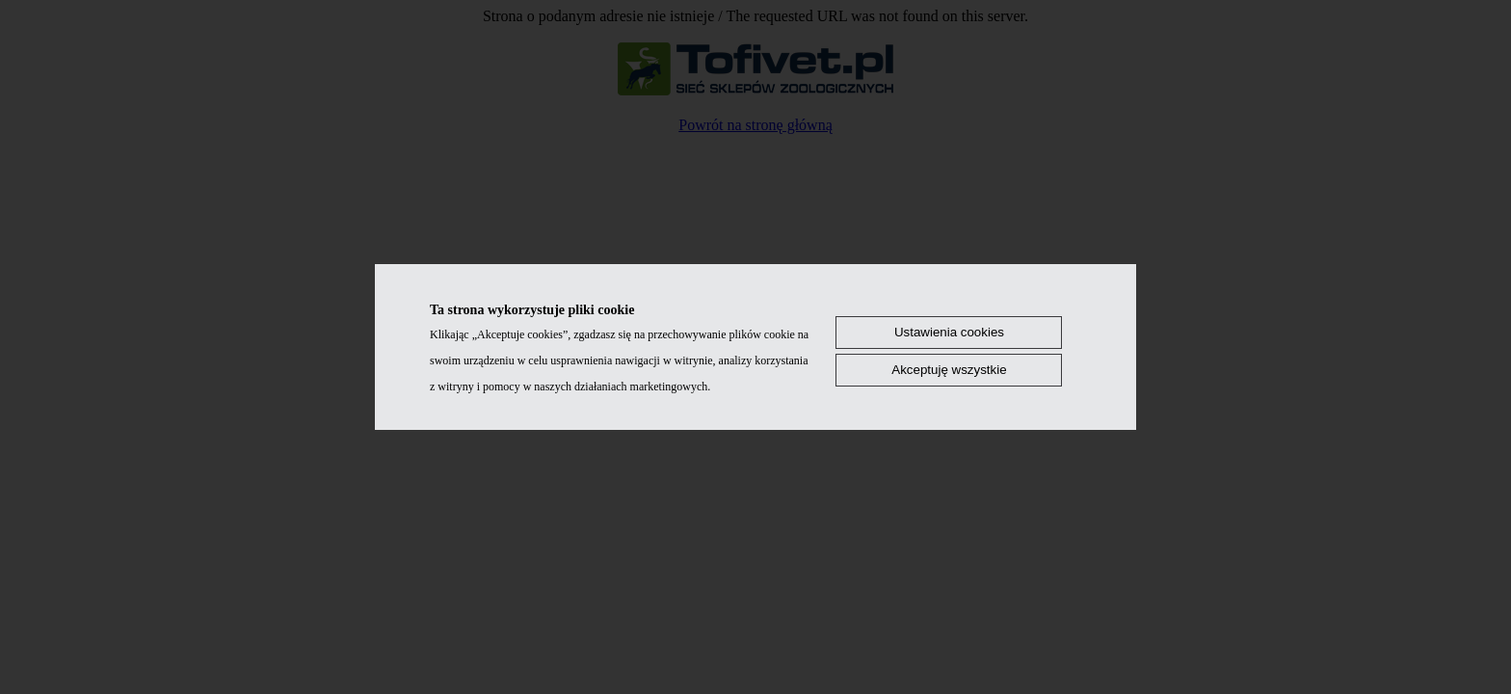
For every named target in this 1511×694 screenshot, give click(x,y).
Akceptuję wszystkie (948, 369)
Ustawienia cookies (949, 332)
